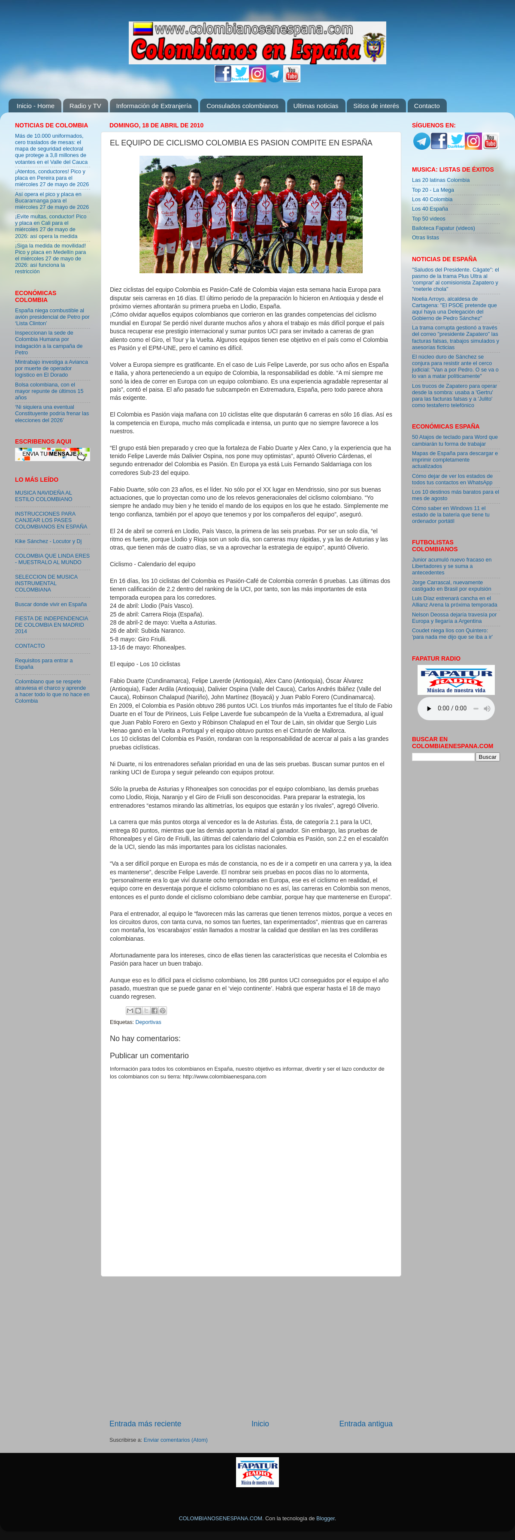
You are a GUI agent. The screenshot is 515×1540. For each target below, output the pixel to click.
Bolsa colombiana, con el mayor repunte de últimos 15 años (49, 391)
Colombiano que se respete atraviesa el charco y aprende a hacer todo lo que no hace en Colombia (52, 691)
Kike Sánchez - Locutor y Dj (48, 541)
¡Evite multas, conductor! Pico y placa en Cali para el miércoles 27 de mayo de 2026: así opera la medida (51, 226)
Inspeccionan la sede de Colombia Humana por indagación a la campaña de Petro (49, 342)
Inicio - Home (36, 105)
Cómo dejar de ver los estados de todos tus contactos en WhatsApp (452, 479)
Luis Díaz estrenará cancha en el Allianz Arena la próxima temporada (454, 601)
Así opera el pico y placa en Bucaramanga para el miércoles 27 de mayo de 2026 (52, 200)
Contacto (427, 105)
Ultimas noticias (316, 105)
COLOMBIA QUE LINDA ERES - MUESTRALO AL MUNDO (52, 559)
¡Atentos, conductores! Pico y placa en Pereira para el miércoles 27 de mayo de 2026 (52, 178)
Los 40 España (430, 209)
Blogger (325, 1519)
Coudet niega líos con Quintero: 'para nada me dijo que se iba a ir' (452, 634)
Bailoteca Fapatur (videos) (443, 228)
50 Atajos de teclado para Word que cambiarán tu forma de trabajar (455, 440)
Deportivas (148, 1022)
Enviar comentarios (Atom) (176, 1440)
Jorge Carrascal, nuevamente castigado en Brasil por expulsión (451, 586)
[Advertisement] (251, 1347)
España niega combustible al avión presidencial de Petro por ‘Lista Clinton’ (52, 317)
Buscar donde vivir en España (51, 604)
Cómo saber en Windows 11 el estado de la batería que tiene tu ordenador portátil (451, 514)
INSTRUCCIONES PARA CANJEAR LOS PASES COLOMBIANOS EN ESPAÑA (51, 520)
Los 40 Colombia (432, 199)
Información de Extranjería (154, 105)
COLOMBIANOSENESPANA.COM (220, 1519)
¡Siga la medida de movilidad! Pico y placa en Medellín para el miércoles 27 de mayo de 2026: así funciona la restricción (50, 259)
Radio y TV (85, 105)
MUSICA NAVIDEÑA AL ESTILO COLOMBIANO (44, 496)
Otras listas (425, 238)
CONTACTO (30, 646)
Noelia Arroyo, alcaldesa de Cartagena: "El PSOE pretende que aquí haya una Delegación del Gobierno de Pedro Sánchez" (454, 308)
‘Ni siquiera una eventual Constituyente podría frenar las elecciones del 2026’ (52, 413)
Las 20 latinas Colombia (441, 180)
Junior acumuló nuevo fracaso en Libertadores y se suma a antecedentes (452, 566)
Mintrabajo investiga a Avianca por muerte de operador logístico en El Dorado (51, 368)
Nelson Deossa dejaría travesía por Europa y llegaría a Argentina (454, 618)
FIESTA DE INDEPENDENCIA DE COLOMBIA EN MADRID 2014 (51, 625)
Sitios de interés (376, 105)
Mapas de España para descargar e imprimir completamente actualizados (455, 459)
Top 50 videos (428, 219)
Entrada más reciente (145, 1423)
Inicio (260, 1423)
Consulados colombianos (242, 105)
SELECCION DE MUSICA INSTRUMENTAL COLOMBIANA (46, 583)
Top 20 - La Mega (433, 190)
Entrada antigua (366, 1423)
